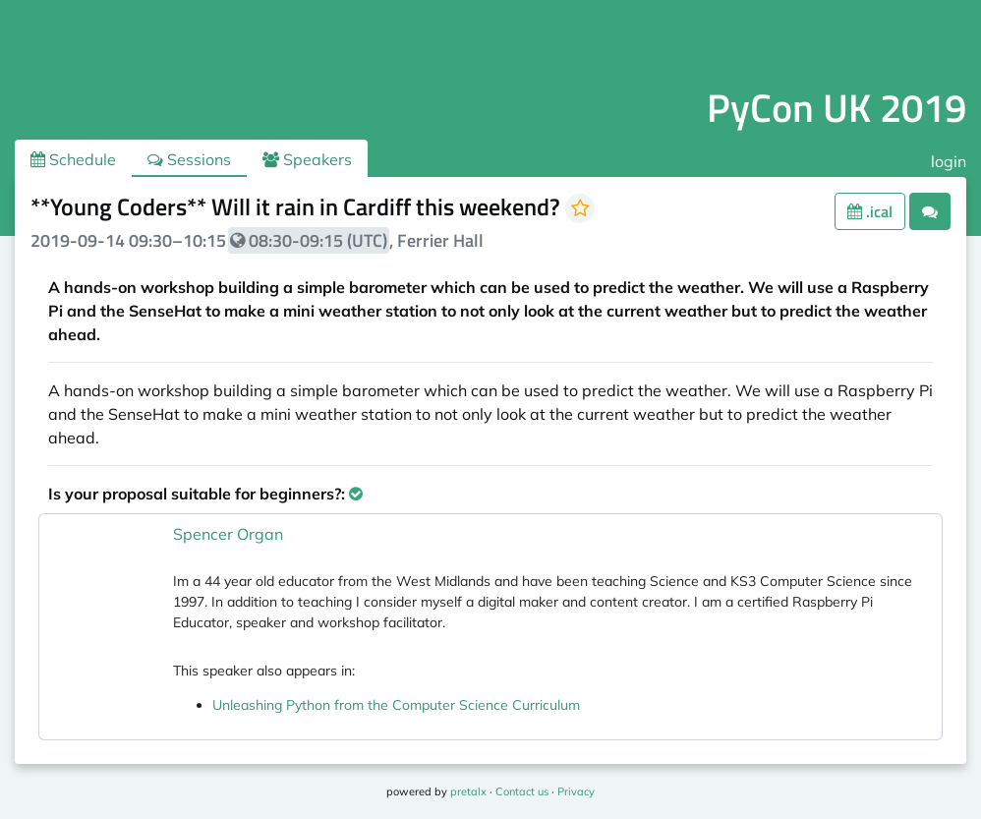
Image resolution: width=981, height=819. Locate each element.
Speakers (307, 159)
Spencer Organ (228, 534)
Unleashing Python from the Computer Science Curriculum (396, 705)
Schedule (73, 159)
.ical (870, 211)
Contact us (521, 791)
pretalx (468, 791)
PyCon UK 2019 (836, 108)
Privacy (576, 791)
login (948, 161)
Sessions (189, 159)
